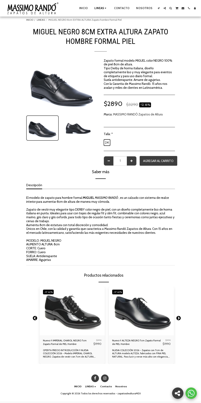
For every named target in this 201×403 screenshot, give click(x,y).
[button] (159, 8)
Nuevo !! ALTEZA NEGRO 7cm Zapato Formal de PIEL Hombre (137, 343)
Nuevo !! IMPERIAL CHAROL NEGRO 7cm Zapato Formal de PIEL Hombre (67, 343)
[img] (72, 311)
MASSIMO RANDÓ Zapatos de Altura (138, 114)
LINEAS (41, 19)
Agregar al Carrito (158, 161)
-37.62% (49, 292)
